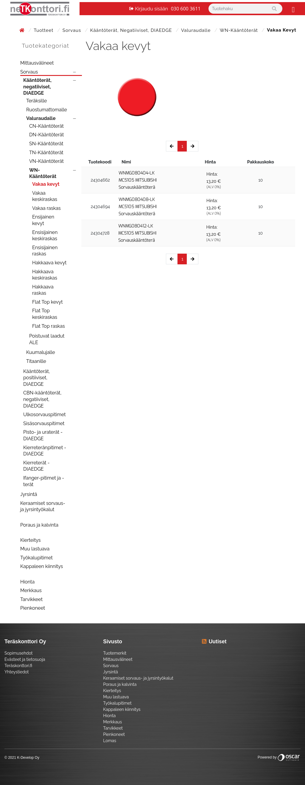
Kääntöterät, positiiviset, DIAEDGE (36, 378)
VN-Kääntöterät (46, 161)
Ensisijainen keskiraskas (44, 236)
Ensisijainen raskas (44, 251)
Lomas (109, 740)
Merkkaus (31, 590)
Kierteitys (30, 540)
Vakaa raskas (46, 208)
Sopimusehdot (18, 653)
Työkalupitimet (36, 558)
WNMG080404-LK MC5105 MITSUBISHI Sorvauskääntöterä (138, 180)
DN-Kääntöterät (46, 135)
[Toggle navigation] (292, 9)
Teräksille (36, 101)
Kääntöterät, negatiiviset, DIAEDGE (131, 30)
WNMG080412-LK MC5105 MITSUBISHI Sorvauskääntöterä (137, 233)
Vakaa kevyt (46, 184)
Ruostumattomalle (46, 110)
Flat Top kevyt (47, 302)
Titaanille (36, 361)
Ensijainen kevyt (43, 220)
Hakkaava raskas (43, 290)
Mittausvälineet (37, 63)
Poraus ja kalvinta (39, 525)
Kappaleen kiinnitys (41, 566)
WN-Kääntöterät (239, 30)
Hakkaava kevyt (49, 263)
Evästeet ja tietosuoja (24, 659)
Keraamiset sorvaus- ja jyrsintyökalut (42, 506)
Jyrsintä (28, 494)
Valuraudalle (196, 30)
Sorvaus (73, 30)
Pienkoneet (32, 608)
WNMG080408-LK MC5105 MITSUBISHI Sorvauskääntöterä (138, 207)
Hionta (27, 582)
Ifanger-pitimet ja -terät (43, 481)
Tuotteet (44, 30)
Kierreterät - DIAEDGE (36, 466)
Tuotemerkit (114, 653)
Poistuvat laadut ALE (46, 339)
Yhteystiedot (16, 671)
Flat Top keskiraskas (44, 314)
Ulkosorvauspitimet (44, 414)
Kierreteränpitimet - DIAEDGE (44, 451)
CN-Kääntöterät (46, 126)
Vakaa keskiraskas (44, 196)
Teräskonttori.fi (18, 665)
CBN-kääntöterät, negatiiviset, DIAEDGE (42, 399)
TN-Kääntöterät (46, 152)
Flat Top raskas (48, 326)
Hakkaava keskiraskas (44, 275)
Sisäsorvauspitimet (43, 423)
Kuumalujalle (40, 352)
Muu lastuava (34, 549)
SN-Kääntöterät (46, 143)
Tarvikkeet (31, 599)
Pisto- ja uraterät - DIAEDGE (43, 435)
